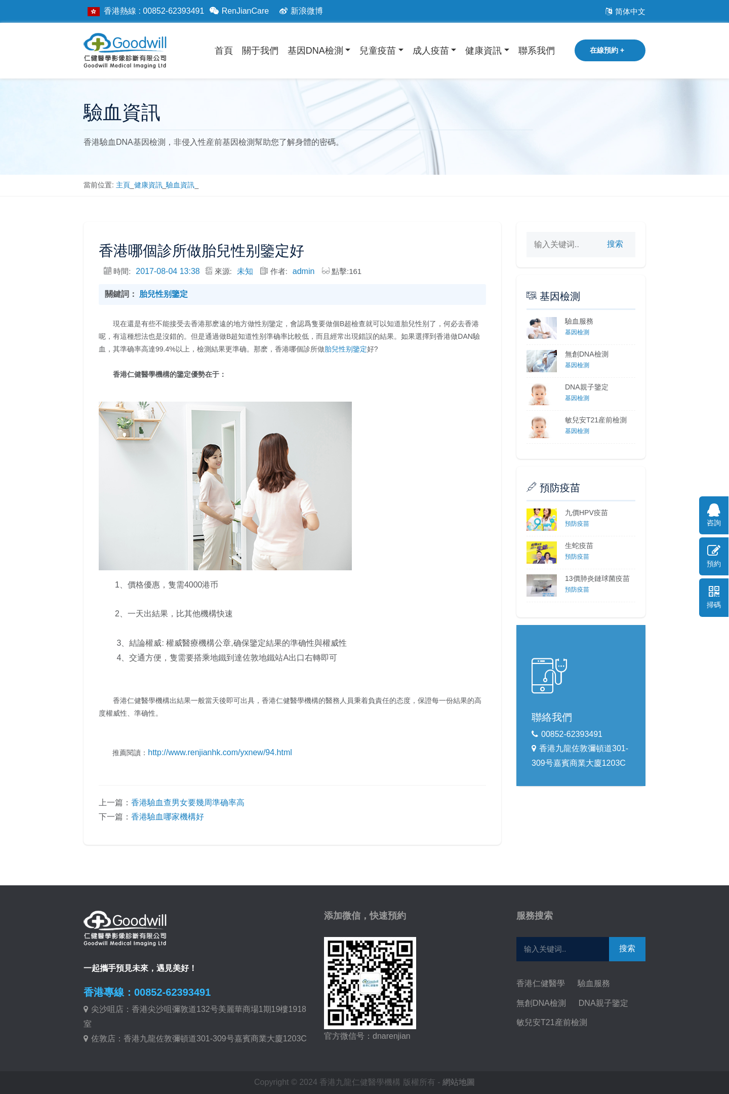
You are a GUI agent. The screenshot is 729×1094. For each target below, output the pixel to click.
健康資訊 (483, 51)
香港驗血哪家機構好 (167, 816)
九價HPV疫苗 (586, 512)
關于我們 (260, 51)
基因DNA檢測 (315, 51)
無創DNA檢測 (587, 354)
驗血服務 (579, 321)
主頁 (123, 185)
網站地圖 (458, 1082)
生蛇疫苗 (579, 545)
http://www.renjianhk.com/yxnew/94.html (220, 752)
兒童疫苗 (377, 51)
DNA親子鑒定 (587, 386)
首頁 (224, 51)
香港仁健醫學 (540, 983)
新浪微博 (299, 11)
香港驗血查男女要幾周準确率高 (188, 802)
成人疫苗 (431, 51)
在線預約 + (607, 50)
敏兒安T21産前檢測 (596, 419)
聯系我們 (536, 51)
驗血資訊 (180, 185)
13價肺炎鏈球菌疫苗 (597, 578)
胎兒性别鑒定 (163, 294)
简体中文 (623, 11)
